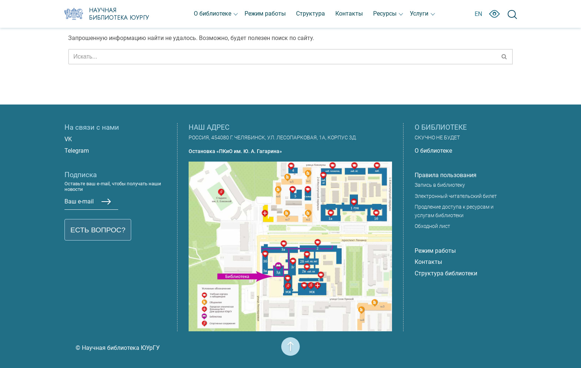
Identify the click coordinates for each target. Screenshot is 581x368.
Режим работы (265, 13)
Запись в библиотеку (440, 185)
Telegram (76, 150)
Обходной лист (432, 226)
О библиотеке (212, 13)
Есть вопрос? (97, 230)
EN (478, 13)
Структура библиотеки (446, 273)
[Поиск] (282, 56)
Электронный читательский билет (456, 196)
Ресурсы (384, 13)
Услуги (419, 13)
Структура (310, 13)
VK (68, 139)
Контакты (349, 13)
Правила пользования (446, 175)
